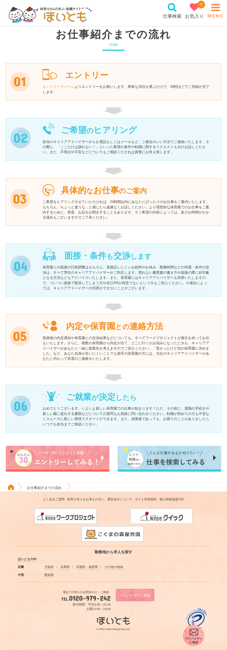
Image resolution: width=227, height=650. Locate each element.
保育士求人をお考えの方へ (85, 499)
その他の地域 (113, 567)
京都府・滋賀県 (87, 567)
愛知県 (49, 575)
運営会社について (119, 499)
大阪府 (49, 567)
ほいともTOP (27, 559)
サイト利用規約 (146, 499)
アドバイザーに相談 (135, 596)
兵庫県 (65, 567)
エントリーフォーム (58, 87)
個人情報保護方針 (171, 499)
